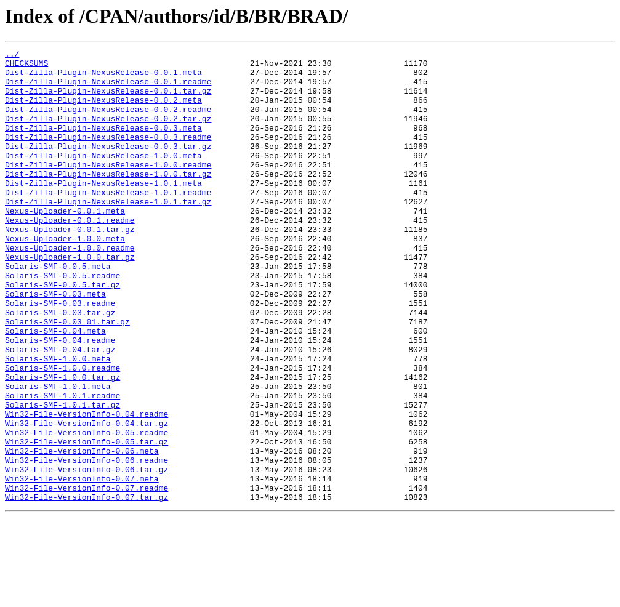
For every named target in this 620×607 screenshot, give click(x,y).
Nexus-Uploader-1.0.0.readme (70, 288)
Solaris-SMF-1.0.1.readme (62, 465)
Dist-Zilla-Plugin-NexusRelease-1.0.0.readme (108, 188)
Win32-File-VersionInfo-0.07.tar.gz (86, 587)
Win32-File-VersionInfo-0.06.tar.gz (86, 554)
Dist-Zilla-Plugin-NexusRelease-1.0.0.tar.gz (108, 199)
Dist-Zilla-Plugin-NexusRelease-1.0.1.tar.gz (108, 232)
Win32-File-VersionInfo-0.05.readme (86, 509)
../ (12, 55)
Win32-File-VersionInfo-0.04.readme (86, 487)
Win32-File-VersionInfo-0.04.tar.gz (86, 498)
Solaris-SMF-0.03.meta (55, 343)
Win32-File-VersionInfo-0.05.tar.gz (86, 520)
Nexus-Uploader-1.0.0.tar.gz (70, 299)
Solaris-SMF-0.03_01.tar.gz (67, 376)
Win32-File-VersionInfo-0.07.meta (82, 565)
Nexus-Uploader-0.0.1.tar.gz (70, 265)
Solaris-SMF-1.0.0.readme (62, 432)
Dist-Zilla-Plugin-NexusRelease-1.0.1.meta (103, 210)
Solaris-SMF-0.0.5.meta (58, 310)
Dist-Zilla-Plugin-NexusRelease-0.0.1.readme (108, 88)
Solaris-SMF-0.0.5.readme (62, 321)
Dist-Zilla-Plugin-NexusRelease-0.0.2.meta (103, 110)
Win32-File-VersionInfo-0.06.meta (82, 531)
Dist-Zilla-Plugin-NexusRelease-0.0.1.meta (103, 77)
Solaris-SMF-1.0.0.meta (58, 421)
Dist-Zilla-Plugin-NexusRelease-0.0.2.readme (108, 121)
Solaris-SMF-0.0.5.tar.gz (62, 332)
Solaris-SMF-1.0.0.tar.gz (62, 443)
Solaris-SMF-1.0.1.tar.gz (62, 476)
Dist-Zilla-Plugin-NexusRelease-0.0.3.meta (103, 144)
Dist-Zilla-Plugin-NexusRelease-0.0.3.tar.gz (108, 166)
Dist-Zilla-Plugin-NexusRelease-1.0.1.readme (108, 221)
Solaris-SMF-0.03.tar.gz (60, 365)
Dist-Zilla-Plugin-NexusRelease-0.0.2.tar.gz (108, 133)
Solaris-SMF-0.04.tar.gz (60, 410)
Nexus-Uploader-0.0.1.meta (65, 243)
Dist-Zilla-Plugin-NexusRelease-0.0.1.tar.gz (108, 99)
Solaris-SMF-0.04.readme (60, 398)
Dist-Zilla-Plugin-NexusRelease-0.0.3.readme (108, 155)
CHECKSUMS (26, 66)
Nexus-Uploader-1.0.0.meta (65, 277)
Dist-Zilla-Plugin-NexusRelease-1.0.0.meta (103, 177)
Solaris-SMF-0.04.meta (55, 387)
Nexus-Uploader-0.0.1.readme (70, 254)
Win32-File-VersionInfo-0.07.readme (86, 576)
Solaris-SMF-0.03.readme (60, 354)
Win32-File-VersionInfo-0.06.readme (86, 543)
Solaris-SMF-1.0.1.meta (58, 454)
